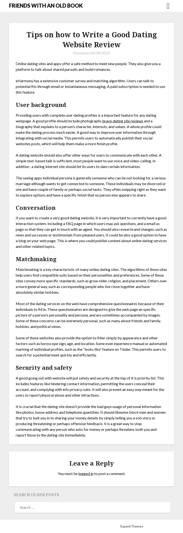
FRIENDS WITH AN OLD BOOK (46, 5)
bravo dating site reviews (122, 121)
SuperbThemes (131, 526)
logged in (85, 473)
